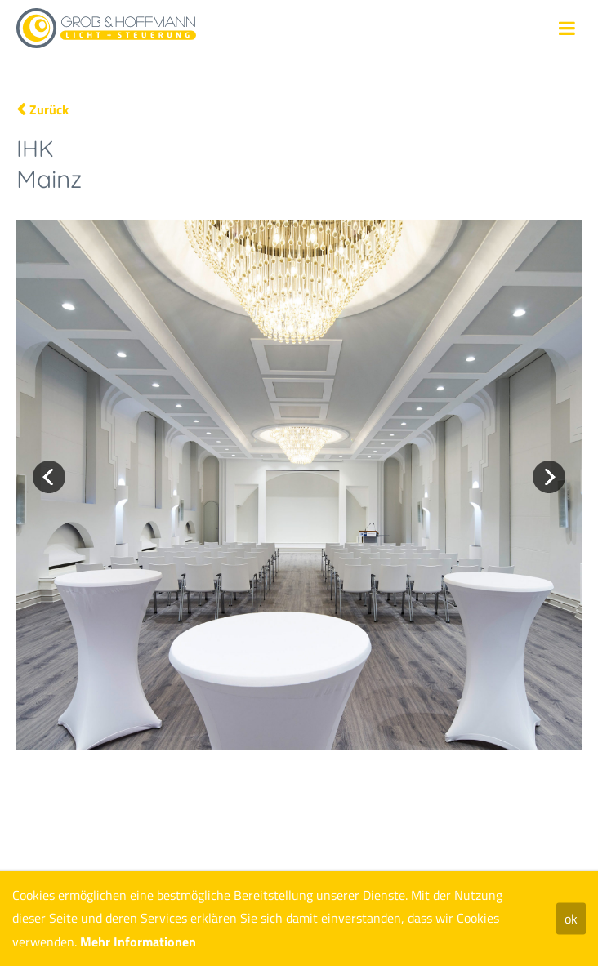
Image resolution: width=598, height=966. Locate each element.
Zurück (49, 109)
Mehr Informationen (138, 941)
